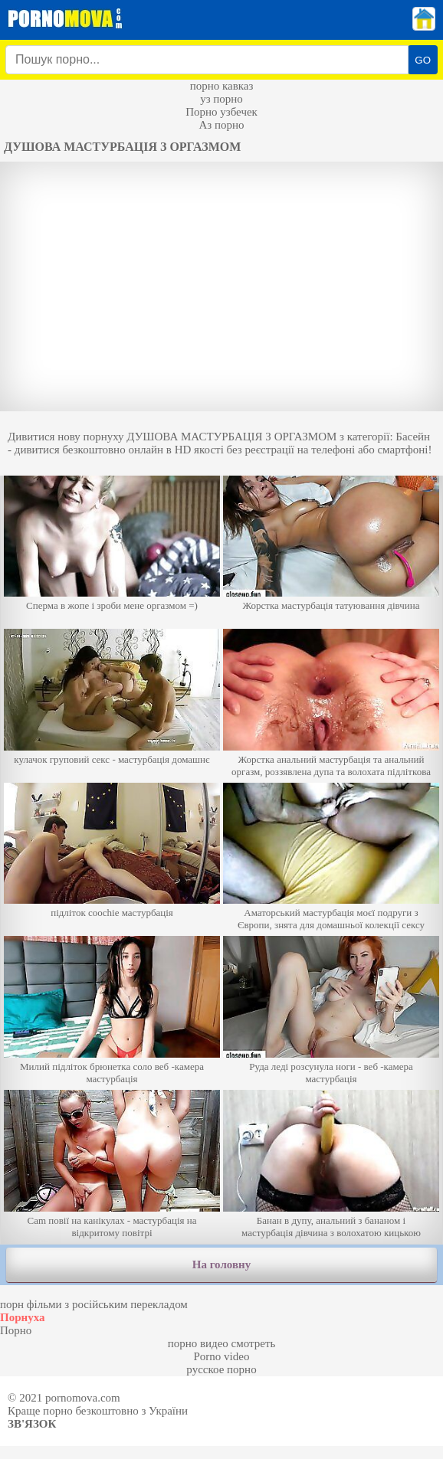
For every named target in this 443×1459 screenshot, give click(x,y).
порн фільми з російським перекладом (94, 1304)
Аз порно (221, 125)
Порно (15, 1330)
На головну (221, 1264)
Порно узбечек (221, 112)
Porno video (222, 1356)
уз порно (221, 99)
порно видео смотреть (222, 1343)
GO (423, 60)
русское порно (221, 1369)
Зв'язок (32, 1424)
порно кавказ (222, 86)
